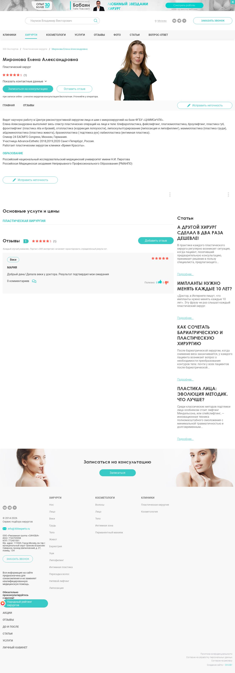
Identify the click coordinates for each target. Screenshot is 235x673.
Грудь (52, 525)
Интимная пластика (61, 567)
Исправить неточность (207, 105)
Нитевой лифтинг (59, 581)
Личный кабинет (15, 647)
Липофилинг (56, 560)
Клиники (9, 34)
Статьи (135, 34)
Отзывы (99, 34)
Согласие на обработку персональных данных (209, 657)
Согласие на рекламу (221, 660)
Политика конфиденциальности (216, 654)
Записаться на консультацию (28, 89)
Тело (52, 532)
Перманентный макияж (109, 532)
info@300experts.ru (19, 528)
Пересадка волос (59, 574)
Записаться (117, 472)
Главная (9, 105)
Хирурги (31, 34)
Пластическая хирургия (155, 504)
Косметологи (55, 34)
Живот (53, 539)
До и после (11, 626)
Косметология (149, 511)
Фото (117, 34)
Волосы (99, 504)
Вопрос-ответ (158, 34)
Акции (7, 612)
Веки (52, 518)
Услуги (80, 34)
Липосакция (56, 588)
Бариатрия (55, 546)
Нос (51, 504)
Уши (51, 553)
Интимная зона (104, 525)
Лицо (52, 511)
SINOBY (228, 665)
